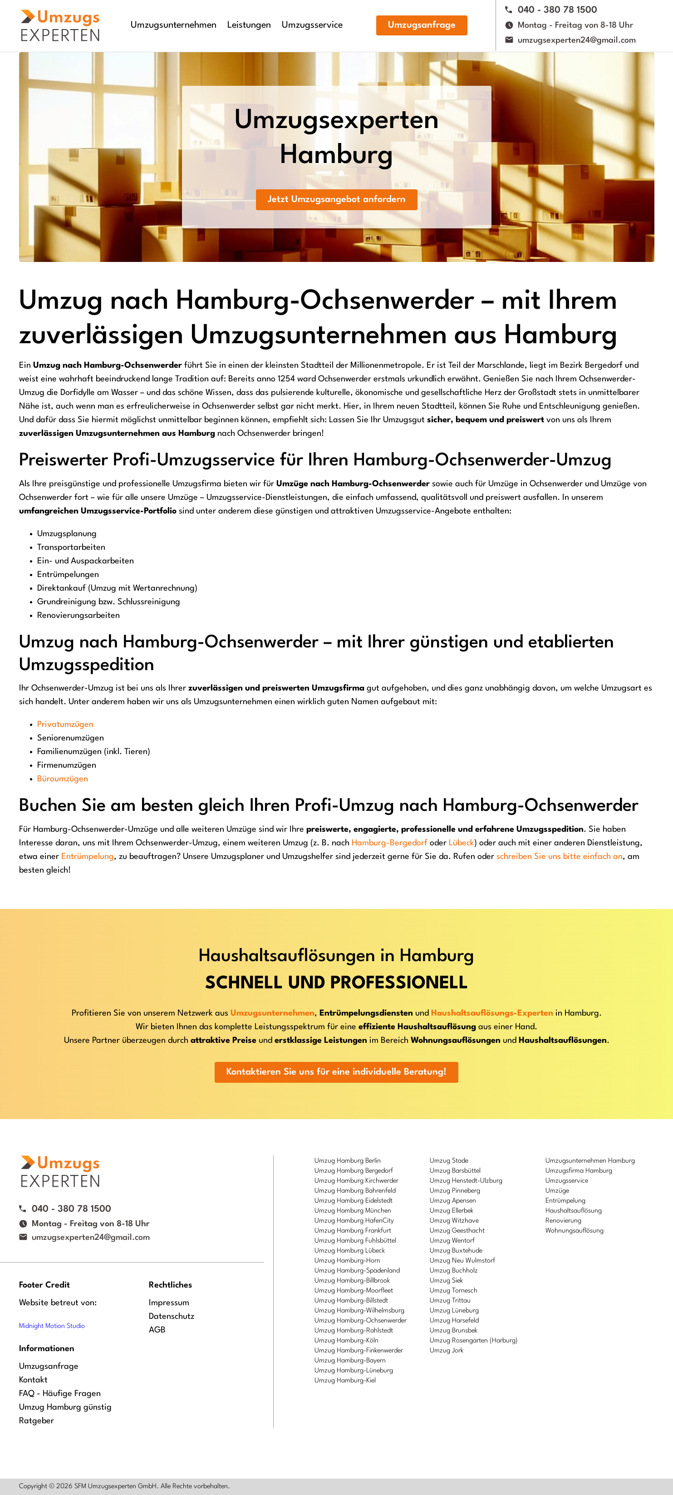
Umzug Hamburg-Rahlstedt (353, 1330)
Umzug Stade (449, 1161)
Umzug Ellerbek (451, 1211)
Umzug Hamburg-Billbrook (352, 1281)
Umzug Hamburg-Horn (347, 1261)
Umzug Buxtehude (456, 1251)
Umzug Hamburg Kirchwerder (356, 1181)
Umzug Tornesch (453, 1291)
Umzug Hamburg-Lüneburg (353, 1370)
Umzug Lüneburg (454, 1311)
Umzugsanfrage (422, 25)
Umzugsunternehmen (173, 25)
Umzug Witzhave (454, 1221)
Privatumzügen (65, 724)
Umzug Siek (446, 1281)
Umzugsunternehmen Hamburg (590, 1161)
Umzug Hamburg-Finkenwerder (358, 1350)
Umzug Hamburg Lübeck (349, 1251)
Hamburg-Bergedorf (389, 843)
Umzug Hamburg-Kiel (345, 1380)
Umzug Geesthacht (457, 1231)
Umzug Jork (446, 1350)
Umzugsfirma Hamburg (578, 1171)
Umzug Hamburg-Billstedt (351, 1301)
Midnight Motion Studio (52, 1326)
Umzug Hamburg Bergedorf (353, 1171)
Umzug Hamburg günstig (65, 1407)
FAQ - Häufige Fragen (60, 1394)
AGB (157, 1330)
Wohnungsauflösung (574, 1231)
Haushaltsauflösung (573, 1211)
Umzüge (557, 1191)
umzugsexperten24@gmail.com (577, 40)
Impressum (169, 1303)
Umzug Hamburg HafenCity (354, 1221)
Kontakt (33, 1380)
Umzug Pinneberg (455, 1191)
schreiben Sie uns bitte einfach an (559, 857)
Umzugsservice (312, 25)
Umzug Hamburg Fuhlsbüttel (355, 1241)
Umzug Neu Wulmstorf (462, 1261)
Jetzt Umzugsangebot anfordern (337, 199)
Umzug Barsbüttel (455, 1171)
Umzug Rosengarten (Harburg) (474, 1340)
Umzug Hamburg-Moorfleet (353, 1291)
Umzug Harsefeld (454, 1320)
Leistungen (249, 25)
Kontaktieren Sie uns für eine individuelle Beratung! (336, 1072)
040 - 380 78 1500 (557, 10)
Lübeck (461, 843)
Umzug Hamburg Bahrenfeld (355, 1191)
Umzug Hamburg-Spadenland (357, 1271)
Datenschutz (171, 1316)
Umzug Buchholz (454, 1271)
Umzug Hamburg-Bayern (350, 1360)
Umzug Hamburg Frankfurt (352, 1231)
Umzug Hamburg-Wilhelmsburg (359, 1311)
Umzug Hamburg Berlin (347, 1161)
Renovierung (563, 1221)
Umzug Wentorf (452, 1241)
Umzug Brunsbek (453, 1330)
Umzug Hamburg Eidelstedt (353, 1201)
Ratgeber (36, 1421)
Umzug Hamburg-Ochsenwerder (360, 1320)
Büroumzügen (62, 779)
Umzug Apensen (453, 1201)
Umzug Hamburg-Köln (346, 1340)
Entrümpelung (87, 857)
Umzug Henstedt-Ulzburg (466, 1181)
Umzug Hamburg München (352, 1211)
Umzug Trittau (450, 1301)
